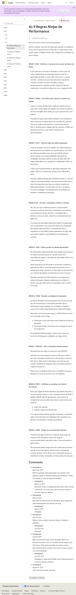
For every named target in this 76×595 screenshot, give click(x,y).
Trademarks (15, 594)
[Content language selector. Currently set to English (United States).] (11, 586)
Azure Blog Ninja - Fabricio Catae (44, 21)
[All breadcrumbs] (30, 20)
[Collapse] (24, 19)
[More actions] (72, 20)
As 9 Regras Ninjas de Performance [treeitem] (13, 47)
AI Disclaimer (6, 591)
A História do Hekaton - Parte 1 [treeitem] (14, 65)
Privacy (42, 591)
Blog (26, 591)
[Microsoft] (3, 2)
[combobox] (13, 23)
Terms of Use (5, 594)
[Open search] (67, 2)
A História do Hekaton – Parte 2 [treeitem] (14, 59)
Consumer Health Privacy (56, 591)
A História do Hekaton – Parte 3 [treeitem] (14, 53)
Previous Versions (17, 591)
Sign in (71, 2)
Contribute (34, 591)
